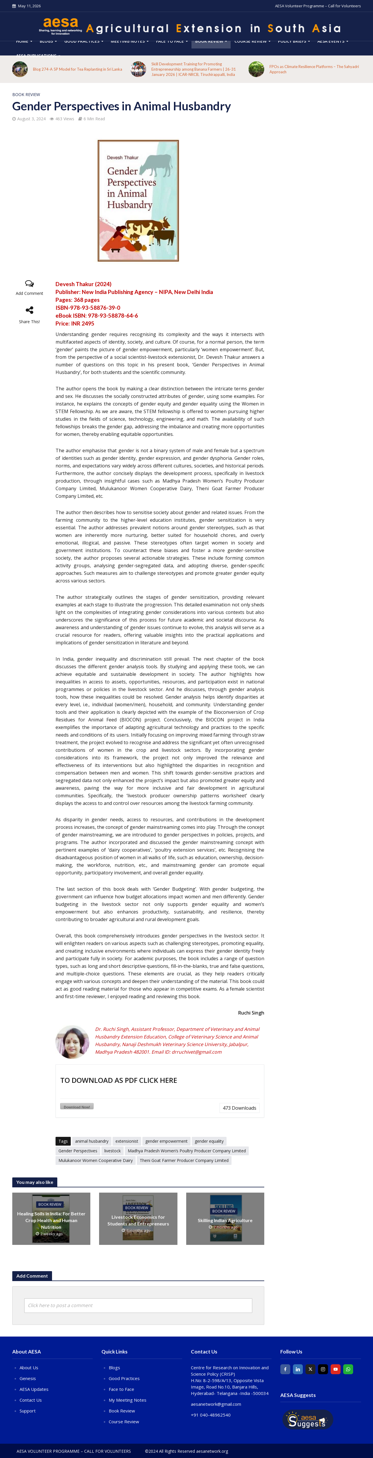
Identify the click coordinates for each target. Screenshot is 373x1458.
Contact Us (31, 1399)
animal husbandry (91, 1141)
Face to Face (170, 41)
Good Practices (81, 41)
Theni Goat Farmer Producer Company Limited (184, 1160)
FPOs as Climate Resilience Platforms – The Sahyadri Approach (314, 69)
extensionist (126, 1141)
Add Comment (29, 293)
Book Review (209, 41)
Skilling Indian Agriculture (225, 1220)
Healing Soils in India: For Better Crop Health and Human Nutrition (51, 1219)
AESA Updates (34, 1388)
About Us (29, 1367)
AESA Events (330, 41)
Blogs (46, 41)
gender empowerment (166, 1141)
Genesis (28, 1378)
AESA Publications (36, 55)
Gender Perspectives (77, 1150)
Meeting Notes (128, 41)
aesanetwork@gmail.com (216, 1403)
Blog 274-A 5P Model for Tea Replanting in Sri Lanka (77, 69)
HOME (22, 41)
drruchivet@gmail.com (197, 1052)
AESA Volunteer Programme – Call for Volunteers (318, 5)
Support (28, 1410)
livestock (112, 1150)
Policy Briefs (292, 41)
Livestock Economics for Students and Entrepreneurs (138, 1220)
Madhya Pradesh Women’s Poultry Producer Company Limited (187, 1150)
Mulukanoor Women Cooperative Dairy (95, 1160)
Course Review (124, 1421)
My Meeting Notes (127, 1399)
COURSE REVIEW (250, 41)
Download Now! (77, 1107)
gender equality (209, 1141)
